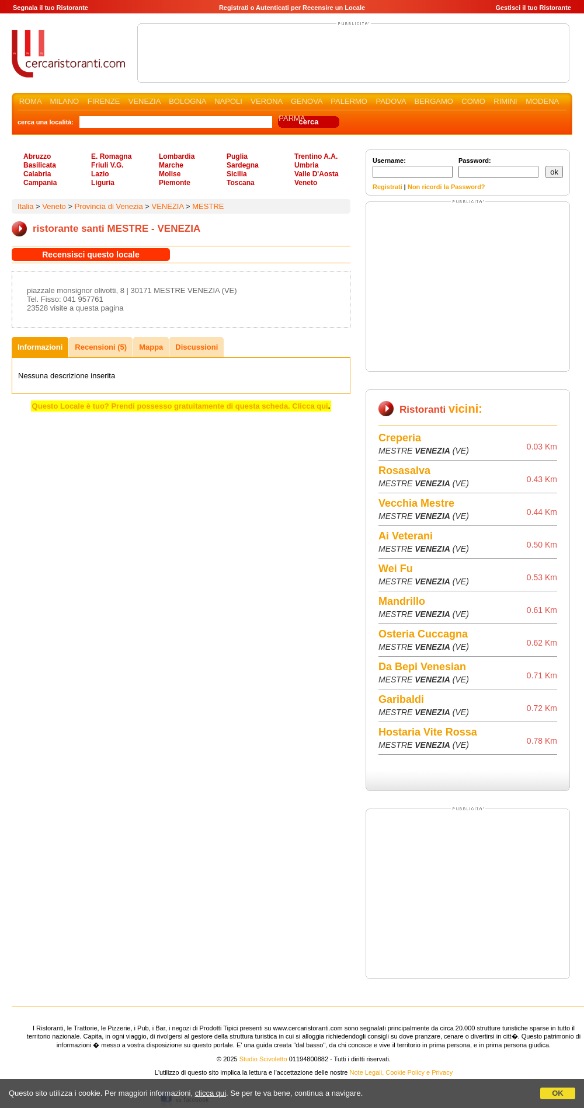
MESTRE (208, 206)
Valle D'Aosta (316, 174)
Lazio (100, 174)
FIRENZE (104, 101)
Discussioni (196, 347)
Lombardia (176, 156)
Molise (169, 174)
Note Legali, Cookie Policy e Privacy (401, 1072)
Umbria (306, 165)
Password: (498, 167)
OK (558, 1093)
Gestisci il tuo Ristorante (533, 7)
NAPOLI (228, 101)
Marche (171, 165)
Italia (25, 206)
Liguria (102, 183)
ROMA (30, 101)
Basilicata (39, 165)
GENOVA (306, 101)
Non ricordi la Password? (446, 186)
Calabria (37, 174)
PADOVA (391, 101)
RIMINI (505, 101)
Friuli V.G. (107, 165)
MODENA (542, 101)
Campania (40, 183)
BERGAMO (433, 101)
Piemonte (174, 183)
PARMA (292, 118)
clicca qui (210, 1093)
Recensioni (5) (101, 347)
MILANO (64, 101)
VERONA (266, 101)
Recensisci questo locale (91, 254)
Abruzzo (37, 156)
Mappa (151, 347)
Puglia (237, 156)
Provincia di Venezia (109, 206)
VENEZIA (144, 101)
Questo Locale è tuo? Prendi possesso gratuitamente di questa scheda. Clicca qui (180, 406)
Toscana (241, 183)
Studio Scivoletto (263, 1058)
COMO (473, 101)
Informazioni (40, 347)
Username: (413, 167)
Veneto (305, 183)
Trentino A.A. (316, 156)
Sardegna (243, 165)
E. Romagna (111, 156)
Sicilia (237, 174)
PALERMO (349, 101)
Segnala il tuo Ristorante (50, 7)
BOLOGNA (187, 101)
